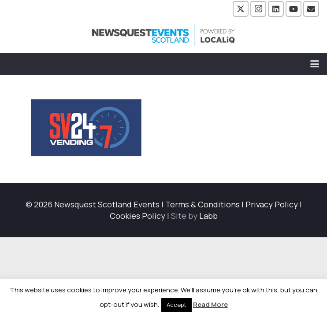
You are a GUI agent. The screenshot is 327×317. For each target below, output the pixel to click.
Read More (210, 304)
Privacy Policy (271, 204)
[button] (315, 63)
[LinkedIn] (276, 9)
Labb (208, 215)
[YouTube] (293, 9)
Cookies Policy (137, 215)
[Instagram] (258, 9)
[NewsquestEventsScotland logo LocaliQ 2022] (163, 35)
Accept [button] (176, 305)
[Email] (311, 9)
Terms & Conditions (202, 204)
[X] (241, 9)
